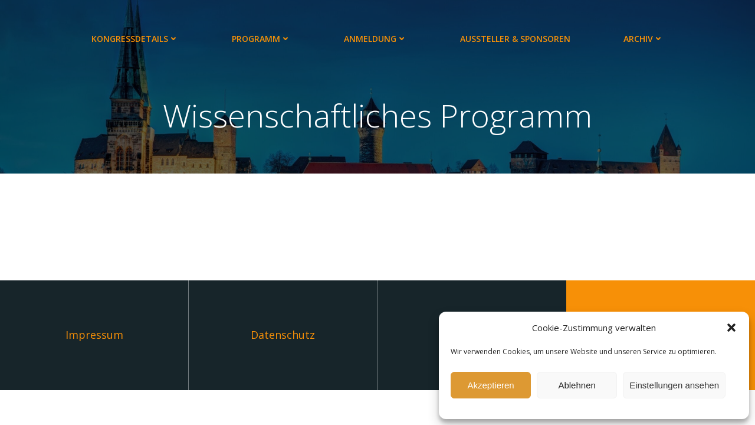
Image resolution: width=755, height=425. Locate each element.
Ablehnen (576, 385)
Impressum (94, 335)
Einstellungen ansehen (674, 385)
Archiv (643, 38)
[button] (731, 328)
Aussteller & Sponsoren (515, 38)
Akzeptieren (490, 385)
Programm (261, 38)
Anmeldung (375, 38)
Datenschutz (283, 335)
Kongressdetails (135, 38)
